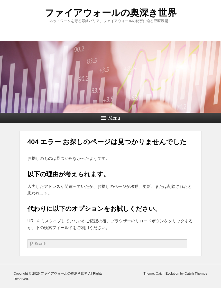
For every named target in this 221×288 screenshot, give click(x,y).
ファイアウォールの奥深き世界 (111, 12)
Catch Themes (196, 273)
